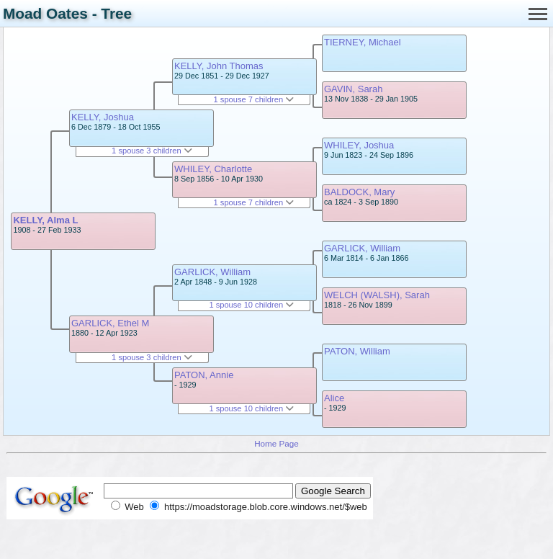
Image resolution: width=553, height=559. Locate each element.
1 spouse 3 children (152, 150)
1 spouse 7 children (254, 99)
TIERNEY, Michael (362, 42)
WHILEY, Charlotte (213, 169)
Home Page (276, 443)
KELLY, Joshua (102, 117)
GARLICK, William (212, 272)
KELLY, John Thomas (219, 66)
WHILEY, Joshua (359, 145)
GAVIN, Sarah (353, 89)
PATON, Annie (203, 375)
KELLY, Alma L (45, 220)
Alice (334, 398)
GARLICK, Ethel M (110, 323)
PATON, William (357, 351)
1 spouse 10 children (251, 304)
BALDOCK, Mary (359, 192)
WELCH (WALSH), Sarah (377, 295)
